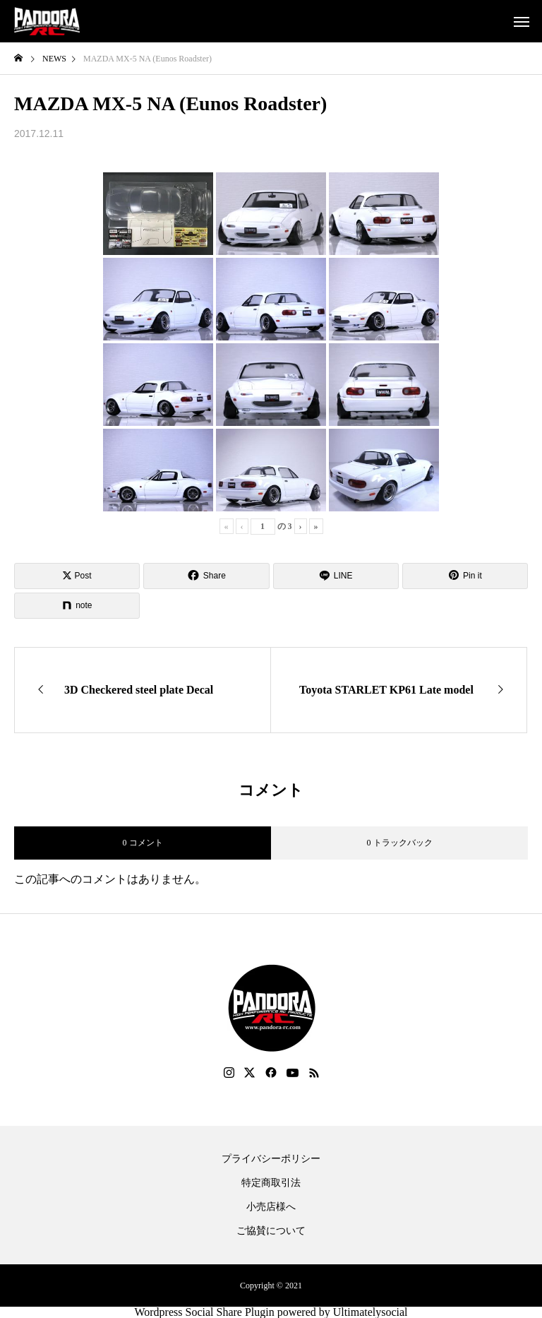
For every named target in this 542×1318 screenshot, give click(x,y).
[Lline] (336, 576)
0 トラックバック (400, 843)
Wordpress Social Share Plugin (205, 1312)
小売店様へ (271, 1207)
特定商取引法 (271, 1183)
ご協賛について (271, 1231)
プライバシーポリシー (271, 1159)
